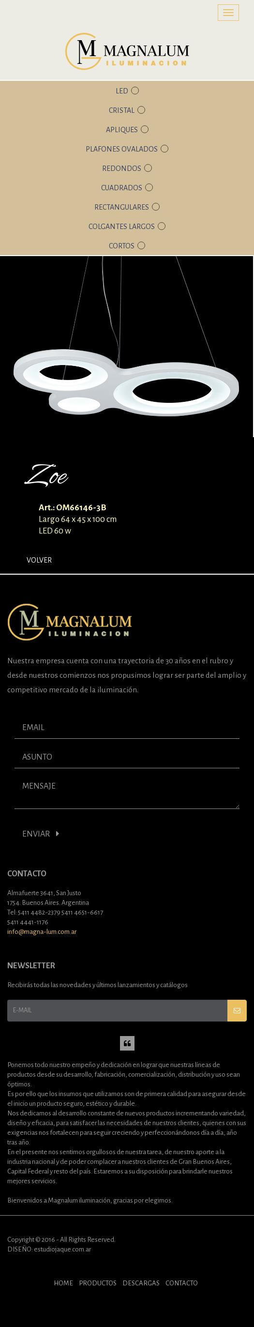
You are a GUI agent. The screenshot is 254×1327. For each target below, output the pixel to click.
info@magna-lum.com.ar (41, 931)
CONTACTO (181, 1283)
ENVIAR (40, 834)
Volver (39, 560)
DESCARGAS (141, 1283)
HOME (63, 1283)
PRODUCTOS (98, 1283)
